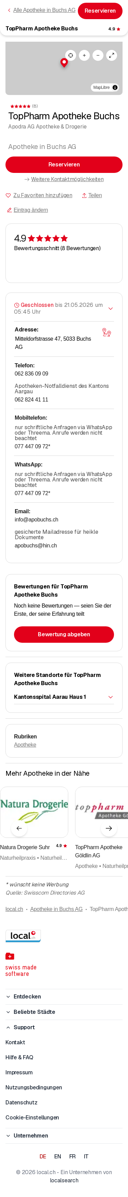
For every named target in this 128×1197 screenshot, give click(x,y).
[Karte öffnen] (106, 332)
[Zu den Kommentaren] (115, 29)
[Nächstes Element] (109, 828)
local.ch (14, 909)
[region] (64, 68)
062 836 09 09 (31, 374)
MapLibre (102, 87)
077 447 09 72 (32, 446)
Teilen (92, 195)
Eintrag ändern (27, 210)
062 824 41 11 (31, 400)
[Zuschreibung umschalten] (115, 87)
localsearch (64, 1180)
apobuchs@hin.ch (36, 545)
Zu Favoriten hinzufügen (42, 195)
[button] (64, 62)
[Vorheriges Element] (19, 828)
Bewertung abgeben (64, 634)
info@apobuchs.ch (36, 519)
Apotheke (25, 745)
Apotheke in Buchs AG (56, 909)
